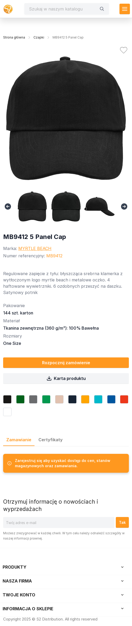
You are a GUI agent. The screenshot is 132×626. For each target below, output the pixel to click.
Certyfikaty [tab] (50, 439)
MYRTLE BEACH (34, 248)
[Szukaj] (62, 9)
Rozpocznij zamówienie (66, 362)
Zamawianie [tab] (18, 439)
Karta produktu (66, 378)
